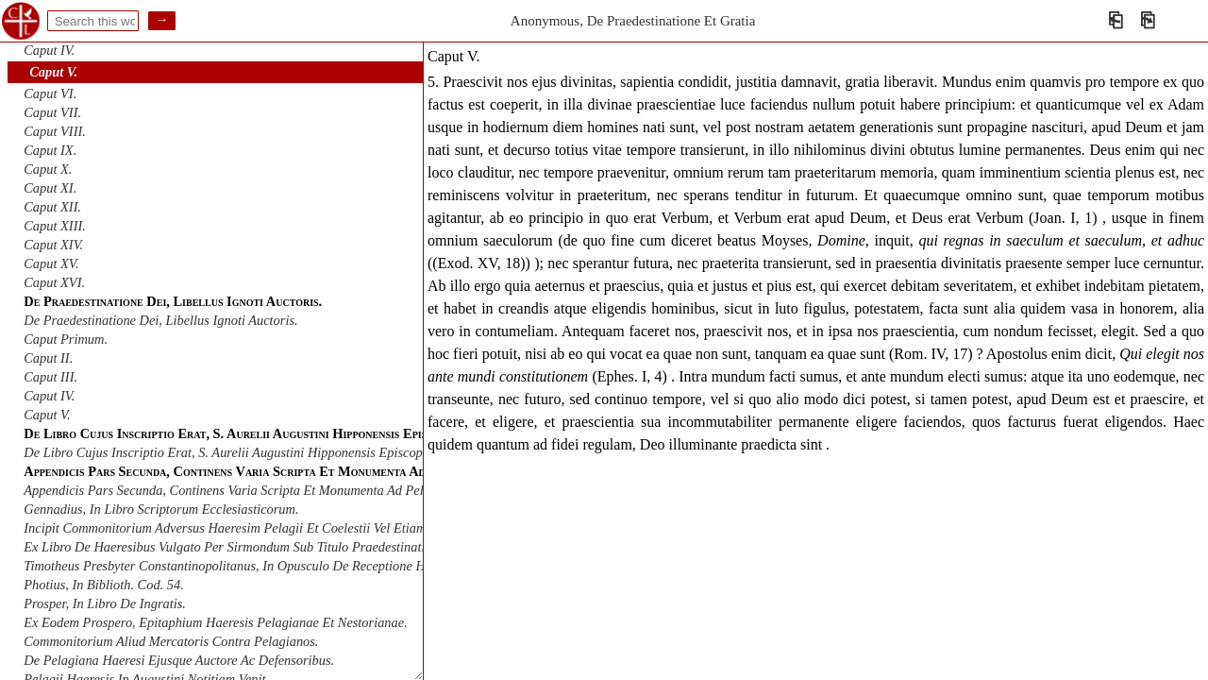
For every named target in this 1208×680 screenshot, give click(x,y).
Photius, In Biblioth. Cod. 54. (104, 584)
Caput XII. (52, 206)
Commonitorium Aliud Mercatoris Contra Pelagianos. (171, 641)
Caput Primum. (66, 339)
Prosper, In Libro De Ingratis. (105, 603)
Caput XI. (50, 188)
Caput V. (53, 71)
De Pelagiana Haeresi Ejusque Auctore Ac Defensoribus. (179, 660)
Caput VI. (50, 93)
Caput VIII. (55, 131)
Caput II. (48, 358)
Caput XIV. (53, 244)
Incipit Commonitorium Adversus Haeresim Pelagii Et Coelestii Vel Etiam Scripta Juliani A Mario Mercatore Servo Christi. (360, 528)
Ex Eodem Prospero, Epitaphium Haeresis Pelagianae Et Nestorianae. (215, 622)
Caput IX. (50, 150)
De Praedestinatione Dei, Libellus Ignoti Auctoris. (160, 320)
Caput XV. (51, 263)
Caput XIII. (55, 225)
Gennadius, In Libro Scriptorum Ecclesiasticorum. (161, 509)
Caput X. (48, 169)
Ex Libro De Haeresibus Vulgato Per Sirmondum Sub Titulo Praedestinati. (226, 546)
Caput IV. (49, 50)
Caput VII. (52, 112)
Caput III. (50, 376)
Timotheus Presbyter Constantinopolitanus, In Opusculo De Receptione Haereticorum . (261, 565)
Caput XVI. (54, 282)
